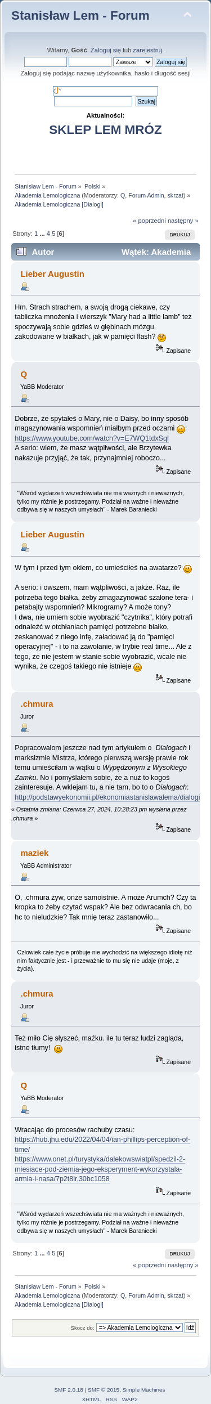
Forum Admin (146, 195)
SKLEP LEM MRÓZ (105, 130)
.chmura (36, 703)
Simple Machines (144, 1390)
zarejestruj (147, 50)
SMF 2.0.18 (68, 1390)
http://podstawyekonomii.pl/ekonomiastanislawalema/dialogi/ (108, 797)
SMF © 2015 (103, 1390)
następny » (183, 220)
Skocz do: (83, 1328)
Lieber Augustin (52, 274)
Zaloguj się (106, 50)
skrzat (175, 195)
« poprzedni (149, 220)
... (42, 233)
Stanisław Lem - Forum (80, 15)
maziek (34, 853)
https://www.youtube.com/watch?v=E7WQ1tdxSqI (92, 438)
